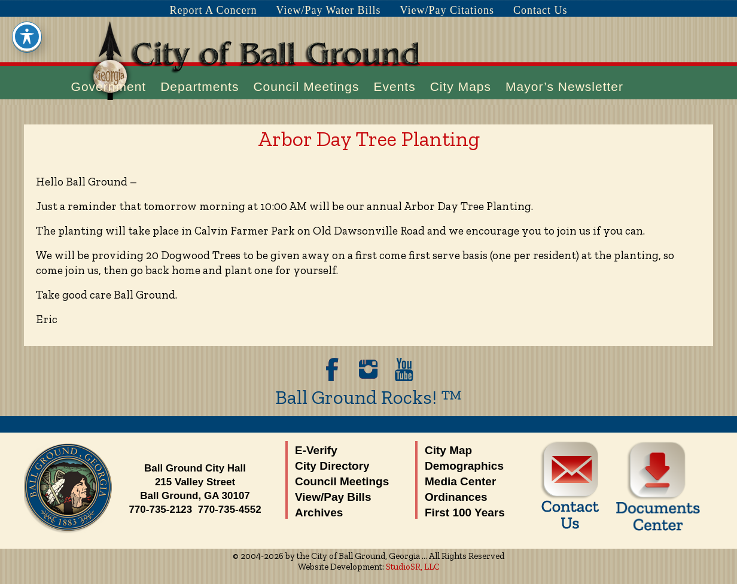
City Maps (460, 86)
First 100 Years (465, 512)
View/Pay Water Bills (328, 10)
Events (394, 86)
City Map (448, 450)
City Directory (332, 466)
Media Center (460, 481)
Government (109, 86)
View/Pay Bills (333, 497)
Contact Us (540, 10)
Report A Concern (213, 10)
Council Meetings (306, 86)
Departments (199, 86)
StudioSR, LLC (413, 566)
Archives (319, 512)
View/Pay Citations (447, 10)
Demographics (464, 466)
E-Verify (316, 450)
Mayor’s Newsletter (564, 86)
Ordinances (456, 497)
